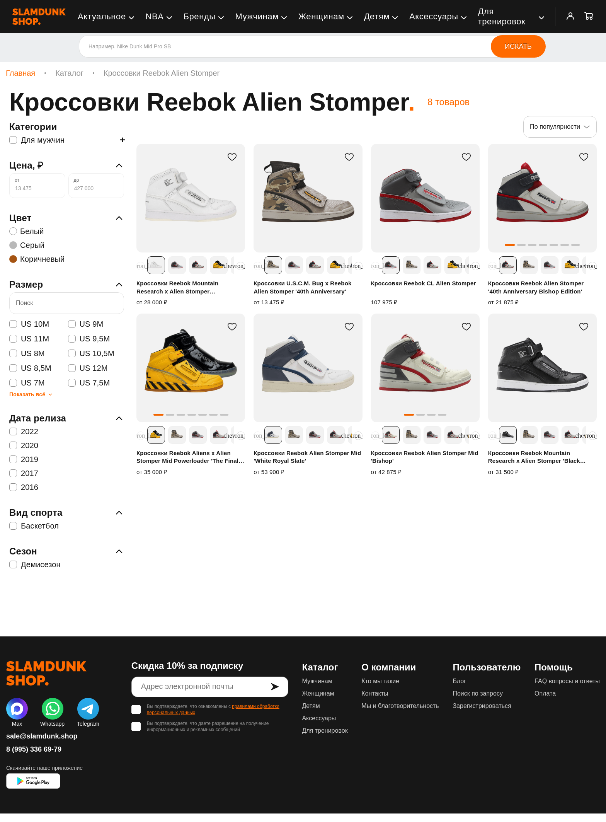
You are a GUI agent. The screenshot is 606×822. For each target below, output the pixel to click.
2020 (23, 445)
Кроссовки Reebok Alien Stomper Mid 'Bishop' (424, 457)
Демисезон (35, 564)
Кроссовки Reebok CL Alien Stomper (423, 283)
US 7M (27, 383)
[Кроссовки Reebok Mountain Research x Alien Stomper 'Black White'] (542, 368)
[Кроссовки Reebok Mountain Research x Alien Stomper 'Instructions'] (190, 198)
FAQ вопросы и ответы (567, 681)
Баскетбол (34, 526)
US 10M (29, 324)
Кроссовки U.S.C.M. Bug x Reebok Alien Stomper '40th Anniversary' (302, 287)
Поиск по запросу (477, 693)
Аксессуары (433, 16)
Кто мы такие (380, 681)
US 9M (86, 324)
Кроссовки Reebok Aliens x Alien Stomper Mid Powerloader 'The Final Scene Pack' (187, 457)
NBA (155, 16)
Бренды (199, 16)
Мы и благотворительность (400, 706)
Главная (20, 73)
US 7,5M (89, 383)
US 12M (88, 368)
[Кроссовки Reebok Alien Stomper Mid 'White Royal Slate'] (308, 368)
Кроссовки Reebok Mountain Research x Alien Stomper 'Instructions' (177, 287)
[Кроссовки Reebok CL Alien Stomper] (425, 198)
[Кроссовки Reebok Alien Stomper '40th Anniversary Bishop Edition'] (542, 198)
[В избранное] (232, 157)
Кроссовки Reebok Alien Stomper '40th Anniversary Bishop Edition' (536, 287)
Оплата (545, 693)
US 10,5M (91, 353)
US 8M (27, 353)
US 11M (29, 338)
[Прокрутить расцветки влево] (140, 266)
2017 (23, 473)
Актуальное (102, 16)
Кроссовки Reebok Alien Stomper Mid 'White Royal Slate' (307, 457)
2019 (23, 459)
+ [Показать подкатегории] (122, 140)
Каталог (69, 73)
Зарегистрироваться (482, 706)
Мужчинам (257, 16)
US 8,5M (30, 368)
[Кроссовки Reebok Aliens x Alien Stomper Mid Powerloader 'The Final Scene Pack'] (190, 368)
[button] (510, 245)
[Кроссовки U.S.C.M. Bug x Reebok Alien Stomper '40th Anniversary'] (308, 198)
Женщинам (321, 16)
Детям (377, 16)
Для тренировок (502, 16)
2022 (23, 431)
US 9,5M (89, 338)
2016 (23, 487)
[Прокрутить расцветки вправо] (241, 266)
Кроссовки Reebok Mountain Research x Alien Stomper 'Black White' (534, 457)
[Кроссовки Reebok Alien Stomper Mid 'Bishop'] (425, 368)
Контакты (374, 693)
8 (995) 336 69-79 (33, 749)
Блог (459, 681)
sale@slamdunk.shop (42, 736)
